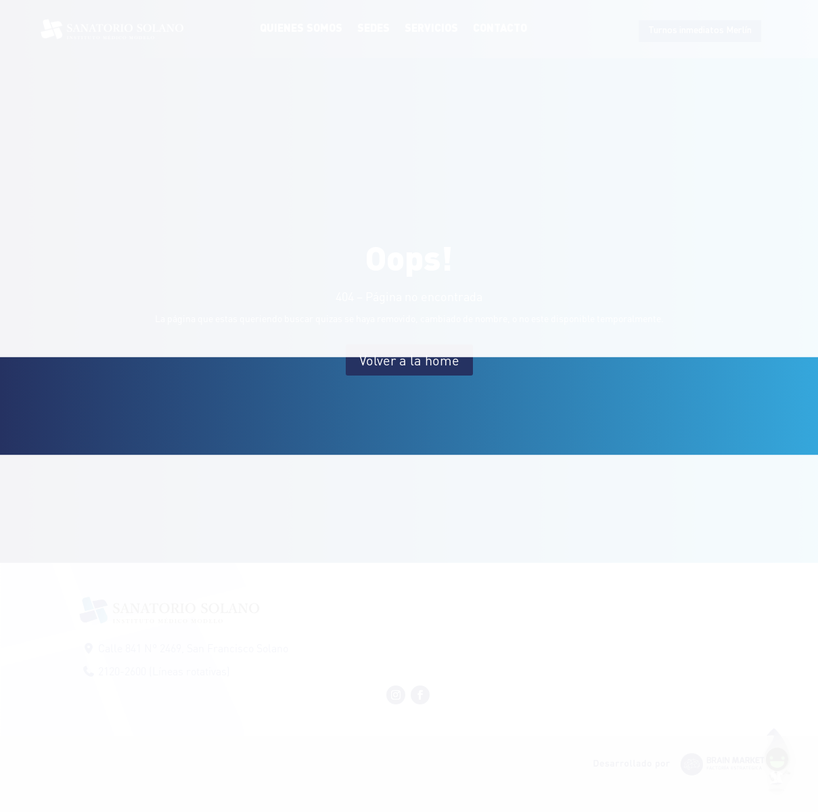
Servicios (431, 29)
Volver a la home (409, 360)
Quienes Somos (301, 29)
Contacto (500, 29)
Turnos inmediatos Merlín (700, 30)
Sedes (373, 29)
